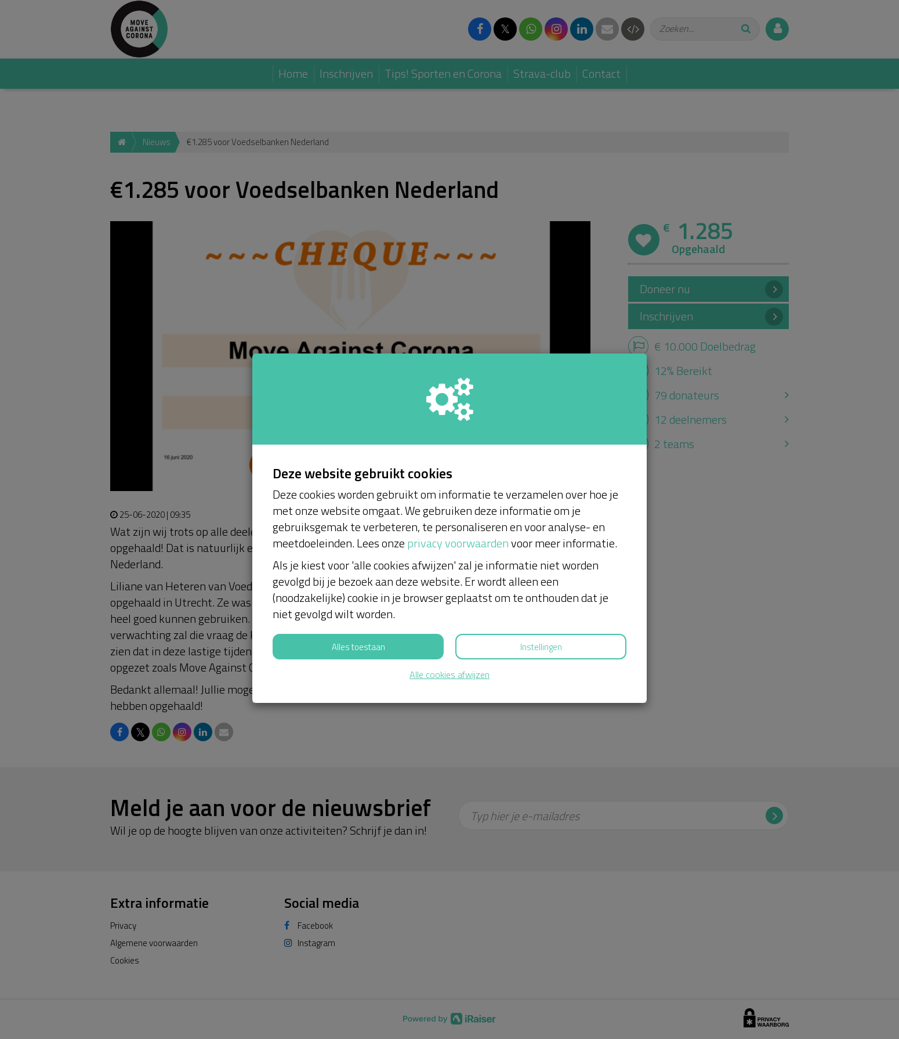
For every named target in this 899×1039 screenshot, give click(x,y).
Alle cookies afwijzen (449, 674)
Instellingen (541, 647)
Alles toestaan (358, 647)
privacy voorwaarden (458, 543)
